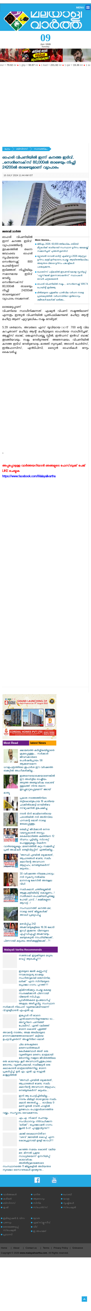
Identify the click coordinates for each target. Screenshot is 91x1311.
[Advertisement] (33, 103)
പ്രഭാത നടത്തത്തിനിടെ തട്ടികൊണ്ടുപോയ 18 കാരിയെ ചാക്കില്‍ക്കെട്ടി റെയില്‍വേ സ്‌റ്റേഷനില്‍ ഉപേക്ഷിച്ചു (37, 803)
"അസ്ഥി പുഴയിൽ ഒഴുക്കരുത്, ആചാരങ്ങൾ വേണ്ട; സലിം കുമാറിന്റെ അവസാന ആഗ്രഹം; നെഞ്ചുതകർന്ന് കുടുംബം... (36, 862)
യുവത (36, 1218)
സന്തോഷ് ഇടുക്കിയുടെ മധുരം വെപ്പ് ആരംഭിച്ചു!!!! (36, 957)
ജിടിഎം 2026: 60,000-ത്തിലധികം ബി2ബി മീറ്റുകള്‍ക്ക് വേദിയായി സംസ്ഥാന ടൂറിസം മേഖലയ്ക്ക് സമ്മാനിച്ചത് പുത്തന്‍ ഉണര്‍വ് (62, 248)
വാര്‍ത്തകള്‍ (9, 1195)
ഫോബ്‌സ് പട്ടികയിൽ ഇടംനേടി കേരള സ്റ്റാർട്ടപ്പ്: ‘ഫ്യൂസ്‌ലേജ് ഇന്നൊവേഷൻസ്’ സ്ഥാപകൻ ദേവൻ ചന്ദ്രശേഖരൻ (62, 276)
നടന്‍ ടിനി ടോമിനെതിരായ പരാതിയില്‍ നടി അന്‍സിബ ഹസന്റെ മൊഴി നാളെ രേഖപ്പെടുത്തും (36, 819)
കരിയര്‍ (7, 1199)
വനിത (36, 1195)
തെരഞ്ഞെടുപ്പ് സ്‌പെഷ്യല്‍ (11, 1229)
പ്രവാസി (7, 1235)
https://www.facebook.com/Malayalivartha (28, 477)
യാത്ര (66, 1199)
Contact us (31, 1248)
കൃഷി (5, 1208)
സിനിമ (37, 1203)
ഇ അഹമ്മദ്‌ (39, 1231)
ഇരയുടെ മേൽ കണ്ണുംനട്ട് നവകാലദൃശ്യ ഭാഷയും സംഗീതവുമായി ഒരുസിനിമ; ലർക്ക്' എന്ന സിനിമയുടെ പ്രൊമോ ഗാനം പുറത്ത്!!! (34, 978)
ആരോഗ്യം (39, 1199)
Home (4, 1248)
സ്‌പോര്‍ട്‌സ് (40, 1208)
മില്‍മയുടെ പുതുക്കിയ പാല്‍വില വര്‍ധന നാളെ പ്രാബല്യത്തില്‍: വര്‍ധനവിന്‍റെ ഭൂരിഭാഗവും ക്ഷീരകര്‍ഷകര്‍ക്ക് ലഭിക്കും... (60, 296)
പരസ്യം (7, 1223)
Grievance (77, 1248)
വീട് (35, 1227)
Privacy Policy (61, 1248)
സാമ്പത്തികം (40, 149)
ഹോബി (67, 1195)
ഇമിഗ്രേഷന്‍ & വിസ (14, 1218)
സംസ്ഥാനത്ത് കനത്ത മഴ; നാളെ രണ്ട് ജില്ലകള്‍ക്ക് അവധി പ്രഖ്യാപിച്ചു (35, 912)
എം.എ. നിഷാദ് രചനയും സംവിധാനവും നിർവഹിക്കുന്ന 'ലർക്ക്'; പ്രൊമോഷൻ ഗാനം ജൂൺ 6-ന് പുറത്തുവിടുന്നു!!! (35, 1123)
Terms (46, 1248)
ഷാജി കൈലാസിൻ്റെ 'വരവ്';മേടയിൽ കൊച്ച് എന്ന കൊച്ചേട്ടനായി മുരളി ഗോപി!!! (36, 1138)
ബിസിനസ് (22, 149)
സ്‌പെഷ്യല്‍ (69, 1208)
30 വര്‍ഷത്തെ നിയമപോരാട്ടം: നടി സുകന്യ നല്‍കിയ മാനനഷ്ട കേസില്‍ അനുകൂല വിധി (37, 879)
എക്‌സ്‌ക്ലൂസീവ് (41, 1223)
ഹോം (7, 149)
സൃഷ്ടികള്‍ (68, 1203)
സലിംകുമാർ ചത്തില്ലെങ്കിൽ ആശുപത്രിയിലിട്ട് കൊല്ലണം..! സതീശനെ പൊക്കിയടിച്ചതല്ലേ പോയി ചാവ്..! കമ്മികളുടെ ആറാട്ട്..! (37, 896)
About (16, 1248)
